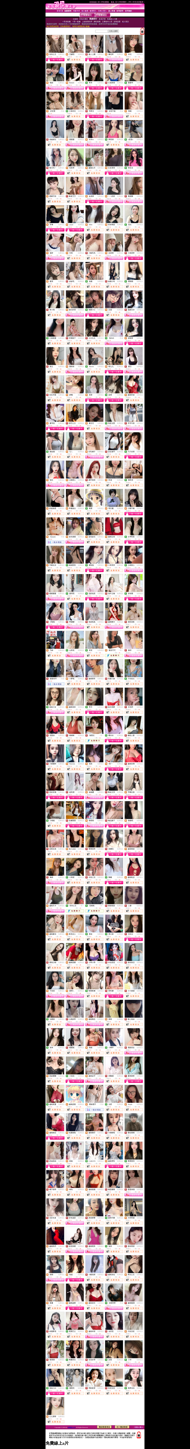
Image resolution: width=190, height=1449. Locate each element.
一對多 (62, 111)
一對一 (120, 650)
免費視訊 (61, 54)
